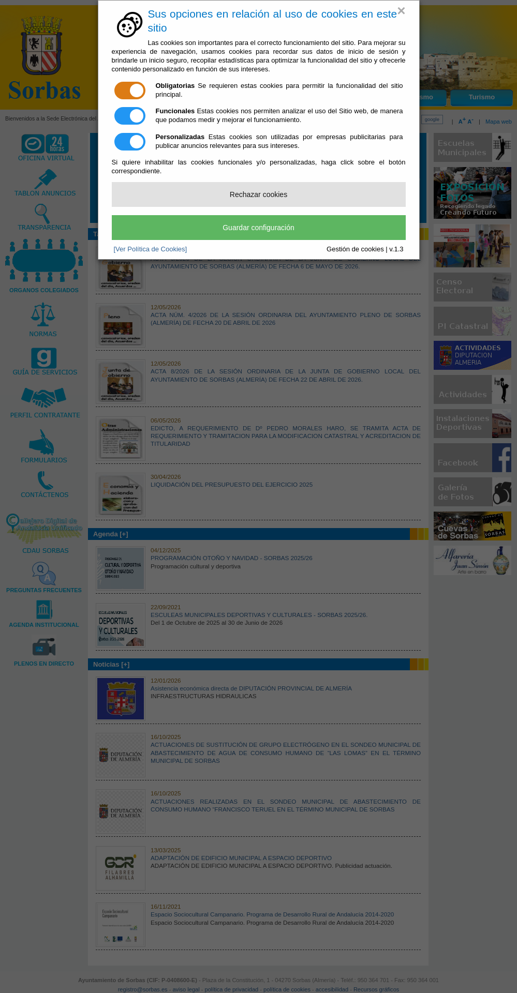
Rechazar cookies (258, 194)
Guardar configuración (258, 227)
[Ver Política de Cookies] (150, 249)
